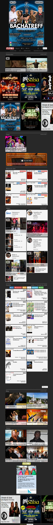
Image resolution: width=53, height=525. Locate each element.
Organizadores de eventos (38, 50)
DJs (20, 50)
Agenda (17, 48)
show (24, 287)
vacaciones (35, 287)
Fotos (22, 48)
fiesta (11, 287)
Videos (27, 48)
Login (44, 48)
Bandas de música (27, 50)
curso (29, 287)
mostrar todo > (43, 54)
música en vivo (18, 287)
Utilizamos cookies (23, 524)
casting (41, 287)
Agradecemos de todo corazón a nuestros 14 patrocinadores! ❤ (26, 164)
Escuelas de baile (13, 50)
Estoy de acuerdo (30, 524)
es (41, 48)
